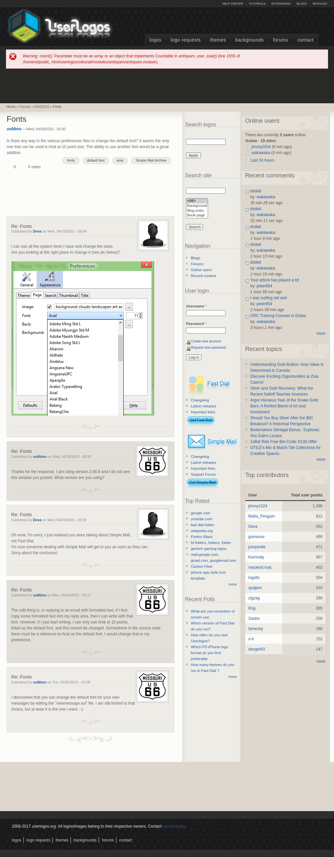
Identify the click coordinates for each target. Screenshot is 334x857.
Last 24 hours (262, 160)
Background (197, 206)
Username (196, 306)
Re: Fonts (21, 226)
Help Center (232, 3)
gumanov (256, 536)
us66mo (14, 129)
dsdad (255, 191)
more (232, 584)
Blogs (301, 3)
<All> (197, 201)
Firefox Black (202, 537)
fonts (71, 160)
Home (11, 107)
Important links (203, 412)
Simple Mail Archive (151, 160)
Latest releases (203, 406)
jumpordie (257, 547)
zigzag (254, 598)
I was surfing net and (268, 298)
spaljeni (255, 588)
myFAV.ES (320, 3)
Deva (37, 231)
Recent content (203, 276)
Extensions (280, 3)
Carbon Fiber (202, 566)
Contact (305, 40)
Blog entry (197, 210)
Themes (218, 40)
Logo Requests (185, 40)
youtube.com (201, 519)
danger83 (256, 649)
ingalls (253, 577)
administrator (174, 826)
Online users (201, 270)
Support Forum (203, 474)
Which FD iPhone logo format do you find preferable (209, 653)
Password (196, 324)
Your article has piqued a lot (274, 280)
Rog (252, 608)
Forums (280, 40)
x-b (251, 639)
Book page (197, 215)
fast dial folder (202, 525)
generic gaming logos (209, 549)
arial (120, 160)
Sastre (254, 618)
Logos (155, 40)
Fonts (57, 107)
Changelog (200, 400)
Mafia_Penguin (261, 516)
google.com (200, 513)
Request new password (208, 347)
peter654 (264, 286)
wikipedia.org (202, 531)
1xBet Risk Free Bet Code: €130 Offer (283, 441)
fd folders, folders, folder (211, 543)
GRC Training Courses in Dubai (278, 315)
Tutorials (257, 3)
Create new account (206, 341)
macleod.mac (260, 567)
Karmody (256, 557)
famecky (255, 628)
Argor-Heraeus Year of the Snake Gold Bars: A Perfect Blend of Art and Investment (284, 406)
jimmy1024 (261, 146)
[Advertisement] (167, 85)
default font (96, 160)
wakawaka (261, 152)
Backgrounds (249, 40)
